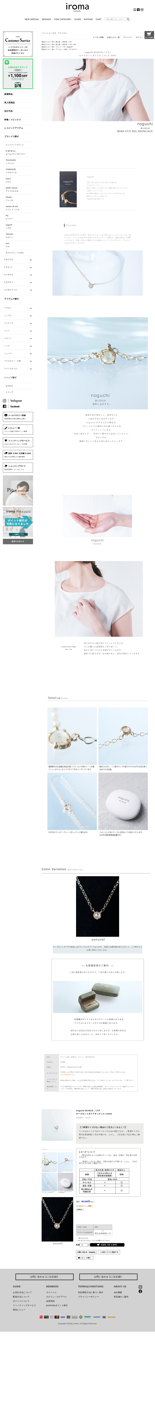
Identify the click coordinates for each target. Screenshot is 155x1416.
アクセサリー (73, 49)
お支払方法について (22, 1292)
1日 (75, 44)
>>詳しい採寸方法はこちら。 (67, 1074)
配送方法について (21, 1297)
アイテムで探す (11, 299)
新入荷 (58, 42)
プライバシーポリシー (88, 1297)
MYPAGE (88, 19)
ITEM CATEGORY (62, 19)
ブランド (59, 47)
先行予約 (8, 111)
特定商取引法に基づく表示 (90, 1292)
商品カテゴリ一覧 (48, 42)
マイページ (127, 37)
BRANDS (46, 19)
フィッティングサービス (24, 1305)
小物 (65, 49)
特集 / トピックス (12, 119)
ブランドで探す (11, 136)
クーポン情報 (98, 37)
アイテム (59, 49)
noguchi (69, 47)
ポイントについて (21, 1301)
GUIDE (77, 19)
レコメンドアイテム (13, 128)
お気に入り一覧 (113, 37)
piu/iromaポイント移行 (57, 1305)
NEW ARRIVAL (32, 19)
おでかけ (9, 386)
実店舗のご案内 (121, 1297)
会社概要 (118, 1292)
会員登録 (50, 1301)
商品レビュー (19, 1310)
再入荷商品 (9, 102)
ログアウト (62, 1297)
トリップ (9, 392)
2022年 (64, 42)
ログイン (139, 37)
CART (99, 19)
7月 (70, 42)
